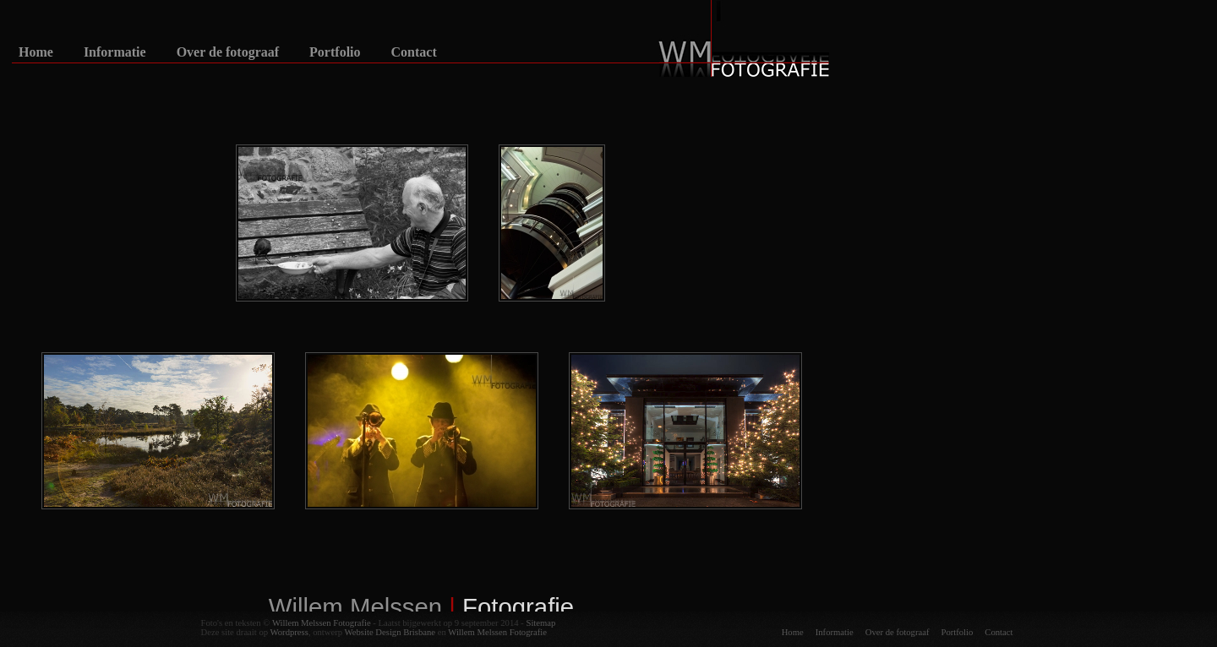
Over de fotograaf (228, 52)
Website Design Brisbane (390, 632)
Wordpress (289, 632)
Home (36, 52)
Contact (414, 52)
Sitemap (540, 623)
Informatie (115, 52)
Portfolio (334, 52)
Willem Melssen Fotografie (321, 623)
